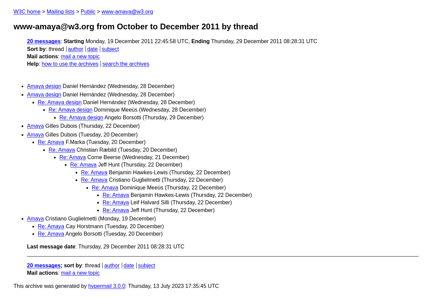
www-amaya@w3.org (127, 11)
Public (88, 11)
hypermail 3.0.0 (106, 286)
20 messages (44, 41)
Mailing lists (61, 11)
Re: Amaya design (60, 102)
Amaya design (44, 86)
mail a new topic (80, 56)
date (92, 49)
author (75, 49)
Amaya (35, 126)
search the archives (126, 64)
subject (110, 49)
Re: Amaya (51, 142)
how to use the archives (70, 64)
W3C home (27, 11)
